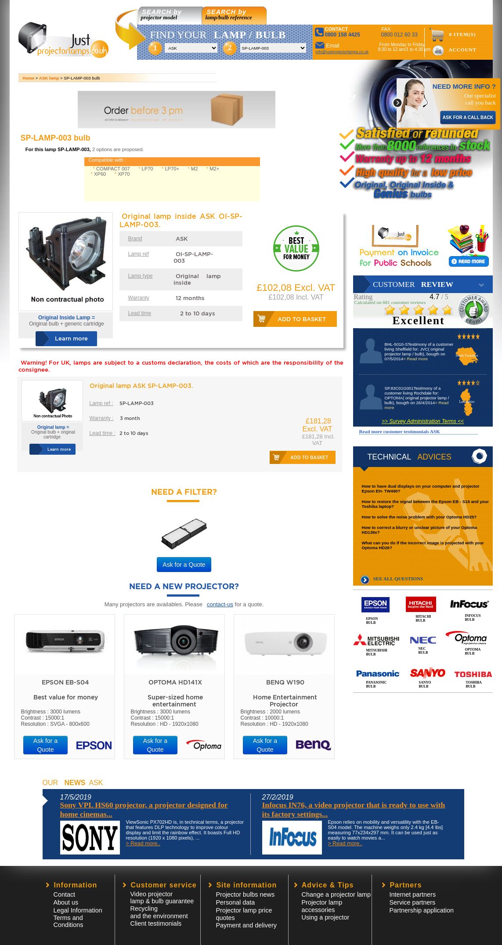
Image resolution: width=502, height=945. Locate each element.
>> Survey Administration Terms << (423, 421)
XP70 (124, 174)
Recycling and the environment (159, 912)
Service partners (413, 902)
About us (66, 902)
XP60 (100, 174)
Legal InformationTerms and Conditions (78, 917)
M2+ (214, 168)
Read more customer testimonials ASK (399, 431)
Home (29, 78)
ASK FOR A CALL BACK (468, 117)
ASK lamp (49, 78)
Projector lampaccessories (322, 906)
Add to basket (302, 319)
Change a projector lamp (336, 894)
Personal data (235, 902)
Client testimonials (156, 923)
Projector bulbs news (245, 894)
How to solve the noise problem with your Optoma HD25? (419, 516)
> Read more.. (143, 843)
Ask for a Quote (184, 564)
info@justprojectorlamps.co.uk (342, 52)
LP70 (147, 168)
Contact (65, 894)
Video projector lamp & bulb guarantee (162, 898)
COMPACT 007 (113, 168)
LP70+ (172, 168)
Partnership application (422, 910)
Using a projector (326, 917)
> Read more (415, 358)
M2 (194, 168)
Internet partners (413, 894)
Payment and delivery (246, 925)
